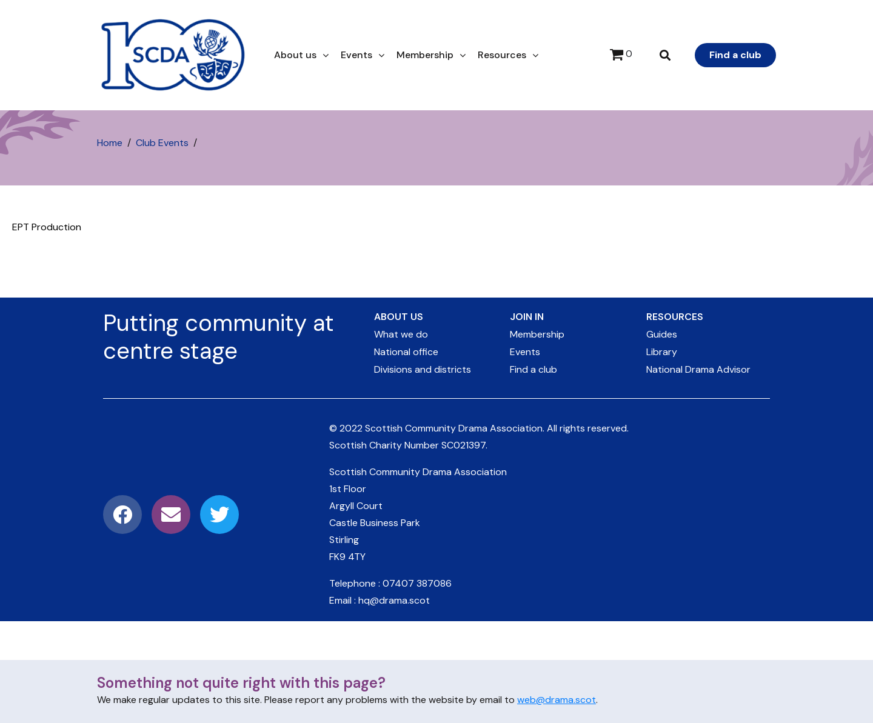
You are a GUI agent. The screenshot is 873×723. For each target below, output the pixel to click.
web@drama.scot (556, 699)
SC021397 (463, 445)
